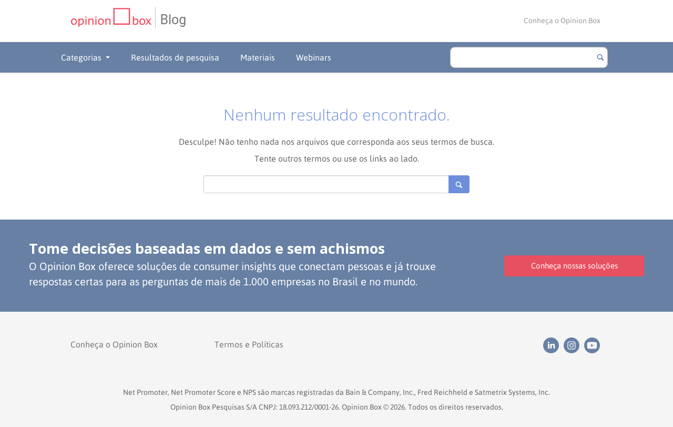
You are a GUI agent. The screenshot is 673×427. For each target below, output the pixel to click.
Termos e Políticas (249, 344)
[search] (529, 57)
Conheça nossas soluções (574, 265)
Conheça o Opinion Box (562, 20)
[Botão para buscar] (600, 57)
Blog (173, 19)
